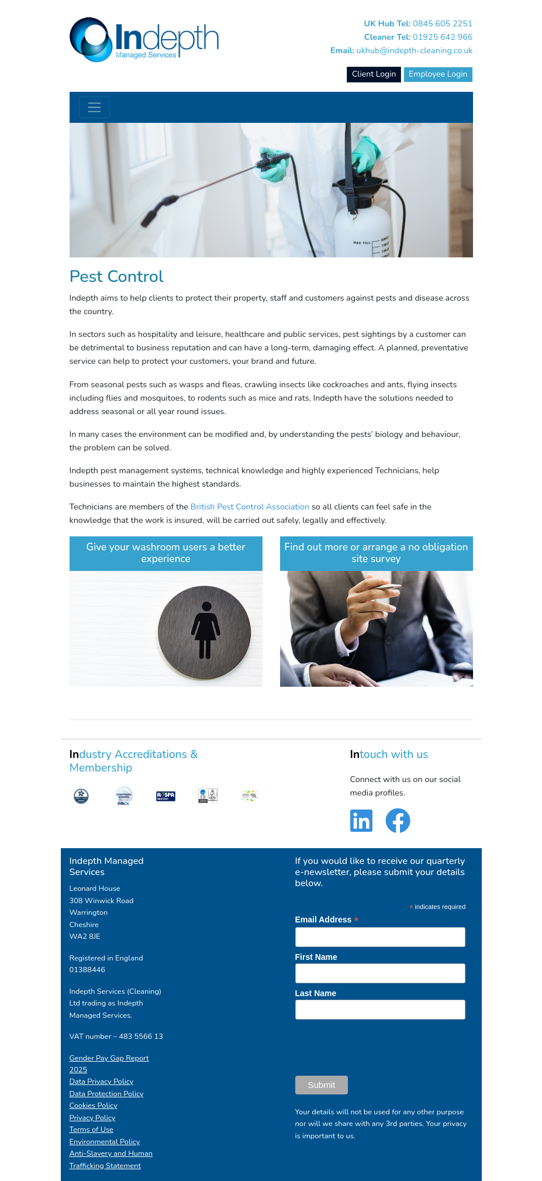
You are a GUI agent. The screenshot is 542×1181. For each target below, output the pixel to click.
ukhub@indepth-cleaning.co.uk (415, 50)
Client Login (374, 74)
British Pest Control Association (250, 506)
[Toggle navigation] (94, 107)
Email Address (327, 919)
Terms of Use (91, 1129)
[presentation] (384, 1047)
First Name (316, 957)
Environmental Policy (105, 1142)
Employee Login (438, 74)
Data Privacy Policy (102, 1081)
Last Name (316, 993)
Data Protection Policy (107, 1094)
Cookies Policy (94, 1105)
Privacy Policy (93, 1118)
